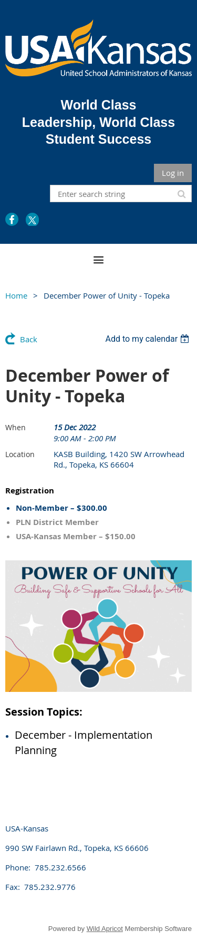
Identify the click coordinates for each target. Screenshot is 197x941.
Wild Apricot (105, 929)
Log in (173, 172)
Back (28, 339)
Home (16, 295)
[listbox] (148, 338)
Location (20, 454)
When (15, 427)
